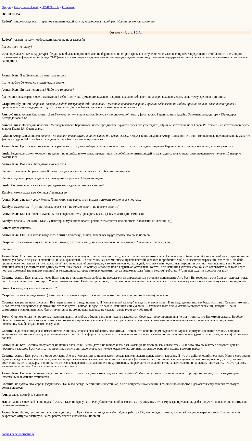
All (141, 32)
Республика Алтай (26, 7)
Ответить (68, 7)
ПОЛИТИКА (50, 7)
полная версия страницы (18, 434)
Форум (6, 7)
